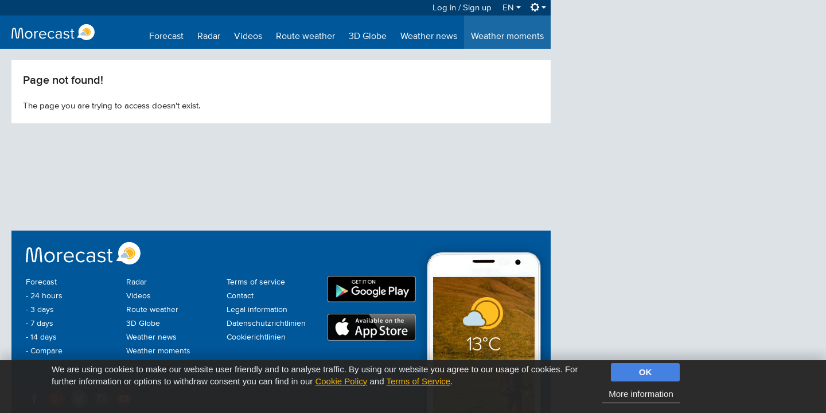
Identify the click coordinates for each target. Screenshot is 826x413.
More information (641, 394)
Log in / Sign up (462, 7)
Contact (240, 296)
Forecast (166, 36)
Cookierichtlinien (256, 337)
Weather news (428, 36)
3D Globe (368, 36)
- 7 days (39, 324)
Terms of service (256, 282)
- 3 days (40, 310)
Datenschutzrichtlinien (266, 324)
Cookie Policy (341, 381)
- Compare (44, 351)
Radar (208, 36)
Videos (248, 36)
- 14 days (41, 337)
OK (645, 372)
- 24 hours (44, 296)
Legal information (257, 310)
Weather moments (507, 36)
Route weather (305, 36)
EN (511, 7)
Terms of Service (418, 381)
